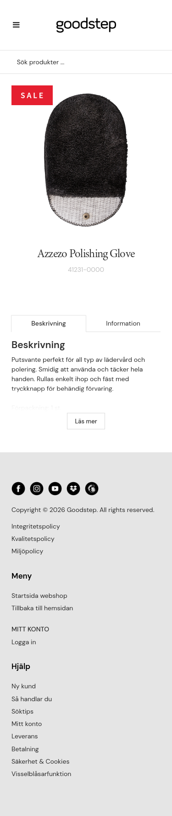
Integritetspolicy (35, 526)
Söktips (22, 711)
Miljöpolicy (27, 551)
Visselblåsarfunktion (41, 774)
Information (123, 323)
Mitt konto (26, 724)
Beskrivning (48, 323)
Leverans (24, 736)
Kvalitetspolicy (33, 539)
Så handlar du (31, 699)
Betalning (25, 749)
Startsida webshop (39, 595)
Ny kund (23, 686)
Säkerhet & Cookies (40, 761)
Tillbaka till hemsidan (42, 608)
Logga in (23, 642)
